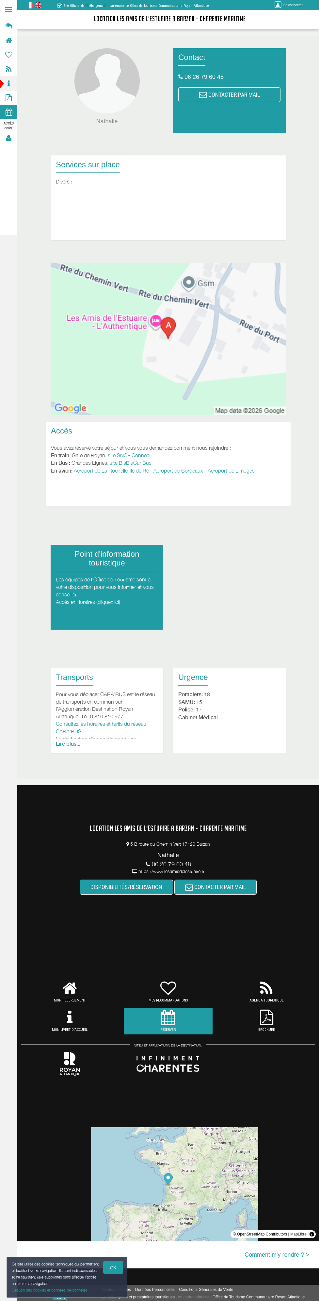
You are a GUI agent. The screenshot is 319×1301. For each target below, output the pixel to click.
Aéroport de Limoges (231, 471)
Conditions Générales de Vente (206, 1289)
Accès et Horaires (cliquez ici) (88, 602)
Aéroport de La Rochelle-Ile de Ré (111, 471)
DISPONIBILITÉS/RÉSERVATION (126, 887)
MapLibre (298, 1234)
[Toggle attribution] (312, 1234)
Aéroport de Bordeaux (178, 471)
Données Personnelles (155, 1289)
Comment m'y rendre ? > (277, 1254)
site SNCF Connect (129, 455)
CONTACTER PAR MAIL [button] (229, 94)
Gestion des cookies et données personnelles (50, 1290)
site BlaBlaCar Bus (131, 463)
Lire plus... (68, 744)
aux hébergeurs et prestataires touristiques (138, 1297)
